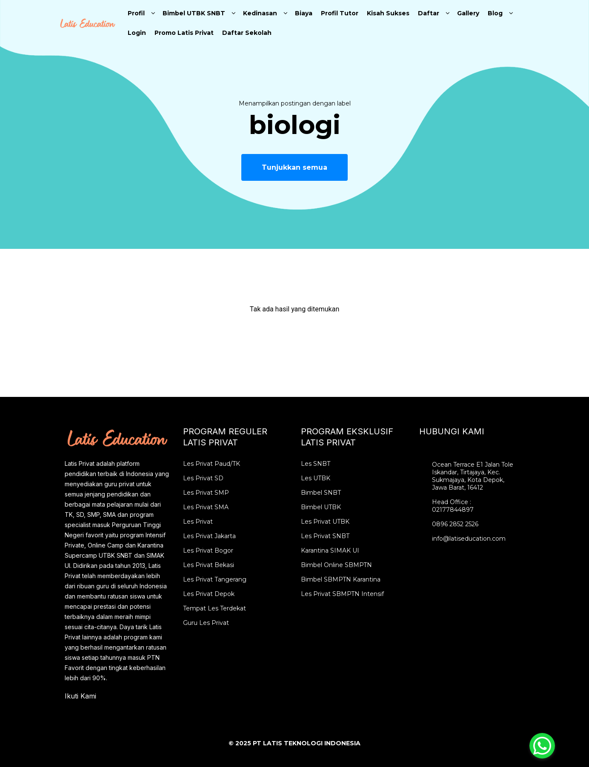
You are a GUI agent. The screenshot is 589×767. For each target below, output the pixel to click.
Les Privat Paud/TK (211, 464)
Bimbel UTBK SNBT (194, 13)
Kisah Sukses (388, 13)
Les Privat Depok (208, 594)
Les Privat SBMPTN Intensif (342, 594)
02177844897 (453, 509)
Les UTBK (315, 478)
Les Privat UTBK (325, 521)
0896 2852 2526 (455, 524)
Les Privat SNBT (325, 536)
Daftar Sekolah (247, 33)
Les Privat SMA (206, 507)
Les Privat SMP (206, 492)
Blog (495, 13)
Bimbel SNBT (321, 492)
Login (137, 33)
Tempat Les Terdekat (214, 608)
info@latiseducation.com (469, 538)
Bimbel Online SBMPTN (336, 565)
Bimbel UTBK (321, 507)
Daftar (428, 13)
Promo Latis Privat (184, 33)
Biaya (303, 13)
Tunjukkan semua (294, 167)
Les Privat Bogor (208, 550)
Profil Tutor (339, 13)
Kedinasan (260, 13)
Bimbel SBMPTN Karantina (340, 579)
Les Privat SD (203, 478)
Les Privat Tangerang (214, 579)
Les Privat (198, 521)
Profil (136, 13)
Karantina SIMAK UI (330, 550)
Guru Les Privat (206, 623)
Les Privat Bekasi (208, 565)
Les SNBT (315, 464)
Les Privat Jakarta (209, 536)
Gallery (468, 13)
